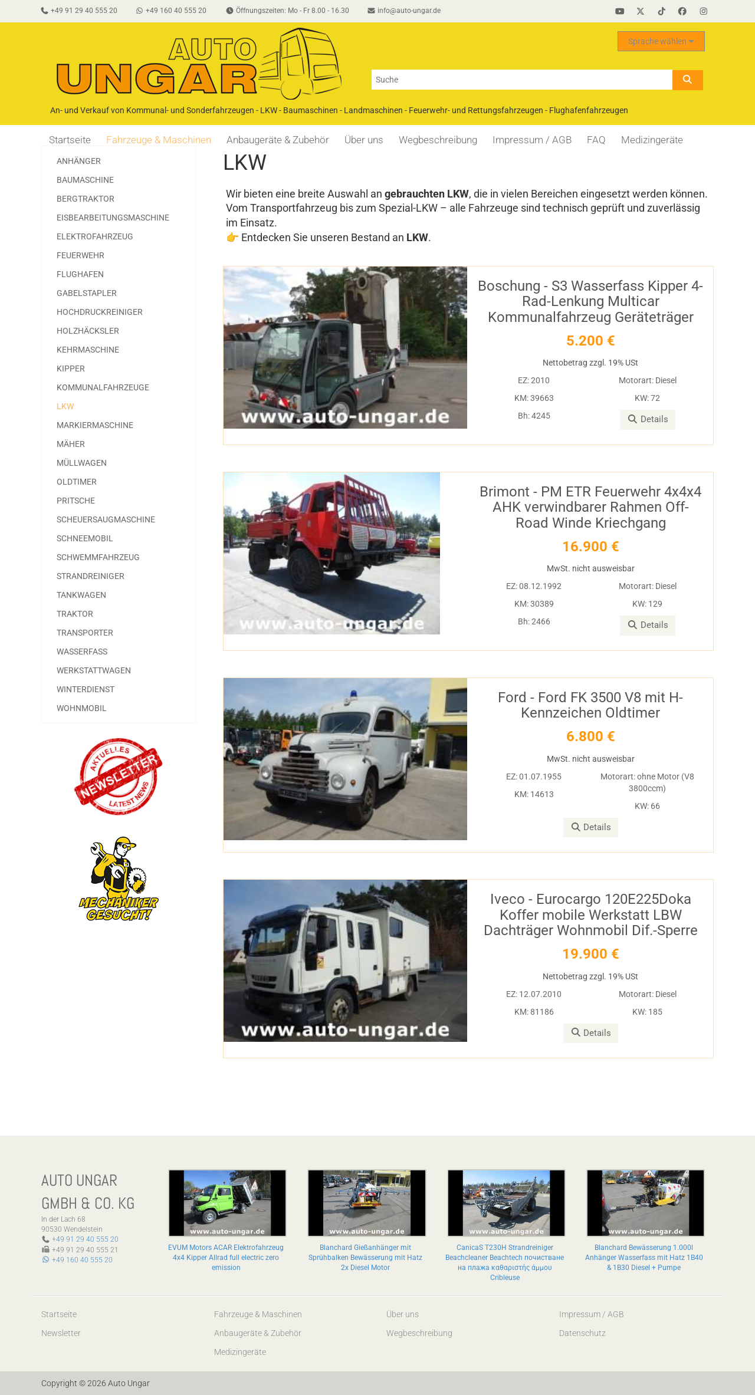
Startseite (70, 140)
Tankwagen (81, 595)
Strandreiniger (90, 576)
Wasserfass (82, 651)
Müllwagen (82, 463)
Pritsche (76, 500)
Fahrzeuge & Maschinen (158, 140)
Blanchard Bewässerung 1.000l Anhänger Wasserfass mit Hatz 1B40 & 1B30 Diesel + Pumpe (644, 1257)
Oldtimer (77, 481)
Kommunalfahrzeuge (103, 387)
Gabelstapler (87, 293)
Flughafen (80, 274)
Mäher (71, 444)
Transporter (85, 632)
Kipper (71, 368)
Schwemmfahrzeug (98, 557)
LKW (65, 406)
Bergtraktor (85, 198)
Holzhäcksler (88, 330)
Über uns (363, 140)
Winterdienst (85, 689)
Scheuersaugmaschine (106, 519)
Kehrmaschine (88, 349)
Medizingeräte (652, 140)
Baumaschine (85, 180)
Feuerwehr (80, 255)
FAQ (596, 140)
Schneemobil (85, 538)
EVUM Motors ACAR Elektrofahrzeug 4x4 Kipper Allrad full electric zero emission (226, 1257)
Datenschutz (582, 1333)
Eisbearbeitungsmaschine (113, 217)
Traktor (75, 613)
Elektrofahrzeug (95, 236)
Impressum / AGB (532, 140)
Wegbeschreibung (438, 140)
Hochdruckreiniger (100, 312)
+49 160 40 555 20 (77, 1260)
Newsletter (61, 1333)
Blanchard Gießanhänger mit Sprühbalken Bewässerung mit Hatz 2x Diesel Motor (365, 1257)
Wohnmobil (82, 708)
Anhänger (79, 161)
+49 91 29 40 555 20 (85, 1239)
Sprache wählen (661, 42)
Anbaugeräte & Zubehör (277, 140)
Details (647, 419)
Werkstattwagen (94, 670)
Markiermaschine (95, 425)
